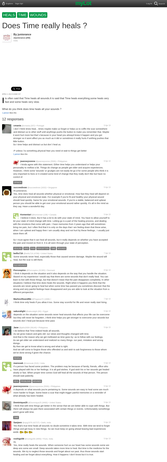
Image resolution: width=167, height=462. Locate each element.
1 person (5, 113)
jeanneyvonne (27, 161)
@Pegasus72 (38, 299)
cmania (17, 125)
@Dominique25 (35, 402)
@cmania (26, 126)
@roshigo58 (30, 439)
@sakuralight (31, 311)
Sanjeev (17, 422)
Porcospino (19, 270)
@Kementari (37, 215)
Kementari (25, 214)
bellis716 (18, 253)
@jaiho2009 (24, 327)
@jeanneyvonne (43, 161)
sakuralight (19, 311)
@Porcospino (32, 270)
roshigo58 (18, 438)
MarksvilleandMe (22, 299)
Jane (16, 327)
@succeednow (33, 187)
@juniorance (19, 38)
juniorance (24, 34)
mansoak (18, 363)
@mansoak (29, 363)
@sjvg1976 (27, 422)
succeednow (20, 187)
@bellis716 (28, 253)
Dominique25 (20, 402)
